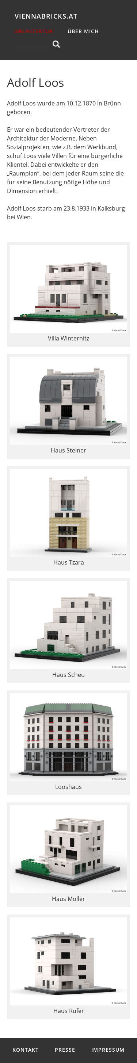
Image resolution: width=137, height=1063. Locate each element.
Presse (65, 1049)
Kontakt (25, 1049)
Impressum (108, 1049)
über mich (83, 31)
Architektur (34, 31)
